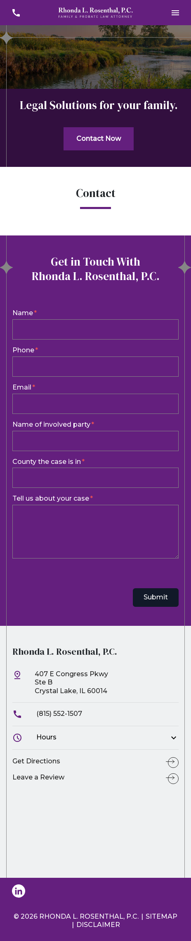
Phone (23, 350)
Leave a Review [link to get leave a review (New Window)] (38, 777)
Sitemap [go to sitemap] (161, 916)
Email (21, 387)
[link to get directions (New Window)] (95, 686)
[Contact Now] (99, 138)
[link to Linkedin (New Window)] (18, 891)
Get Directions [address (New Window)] (36, 761)
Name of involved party (51, 424)
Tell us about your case (50, 498)
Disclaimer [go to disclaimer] (98, 925)
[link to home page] (96, 12)
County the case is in (46, 462)
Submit (156, 597)
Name (22, 313)
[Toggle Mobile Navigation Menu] (175, 12)
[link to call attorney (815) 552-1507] (16, 12)
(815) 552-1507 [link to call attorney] (47, 714)
